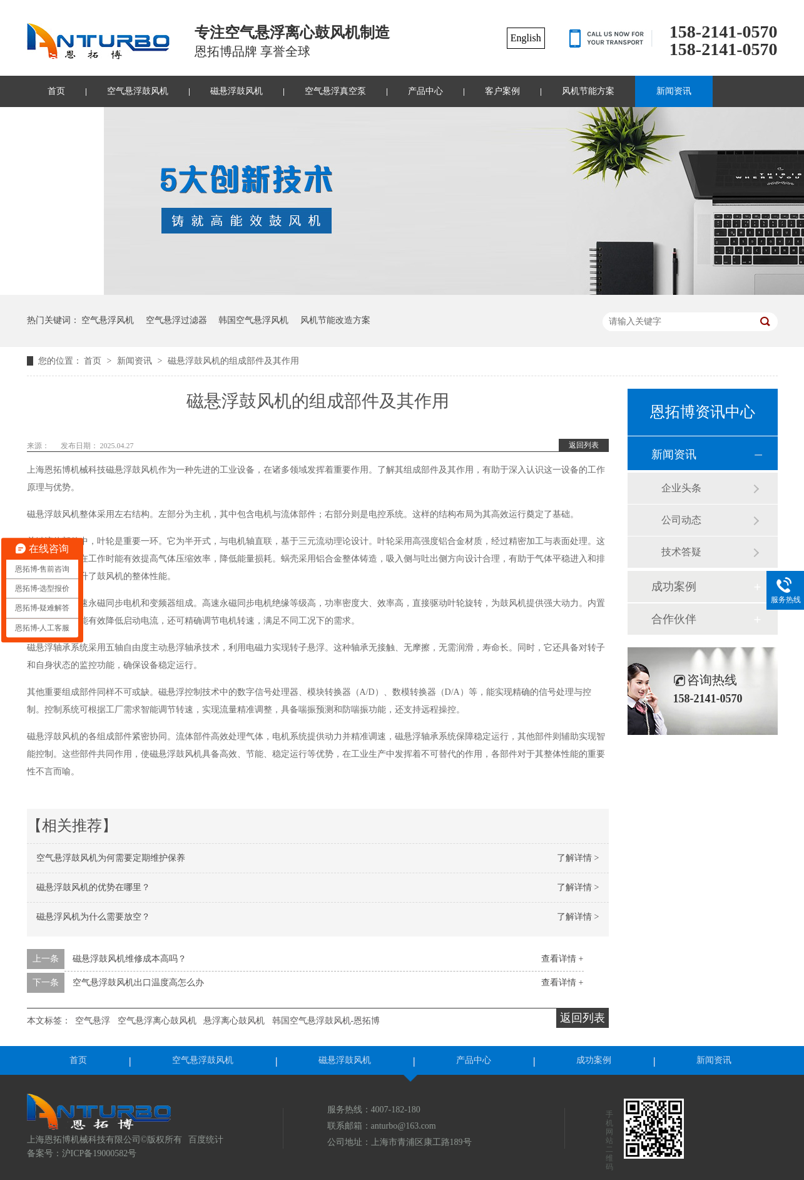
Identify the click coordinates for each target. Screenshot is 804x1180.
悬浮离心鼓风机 (234, 1020)
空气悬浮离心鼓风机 (157, 1020)
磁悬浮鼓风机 (236, 91)
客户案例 (502, 91)
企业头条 (681, 488)
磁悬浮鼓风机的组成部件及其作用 (233, 361)
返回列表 (584, 445)
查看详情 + (562, 958)
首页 (56, 91)
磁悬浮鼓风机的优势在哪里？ (93, 887)
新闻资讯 (673, 91)
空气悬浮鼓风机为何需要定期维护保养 (110, 858)
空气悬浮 (92, 1020)
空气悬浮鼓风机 (137, 91)
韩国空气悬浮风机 (253, 320)
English (526, 38)
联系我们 (65, 122)
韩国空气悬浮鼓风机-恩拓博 (326, 1020)
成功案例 (673, 586)
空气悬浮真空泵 (335, 91)
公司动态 (681, 520)
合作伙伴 (673, 619)
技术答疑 (681, 551)
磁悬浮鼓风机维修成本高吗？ (129, 958)
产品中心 (425, 91)
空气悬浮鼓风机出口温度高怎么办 (138, 982)
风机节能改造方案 (335, 320)
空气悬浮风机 (107, 320)
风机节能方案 (588, 91)
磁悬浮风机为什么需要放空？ (93, 916)
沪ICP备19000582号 (99, 1153)
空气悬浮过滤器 (176, 320)
